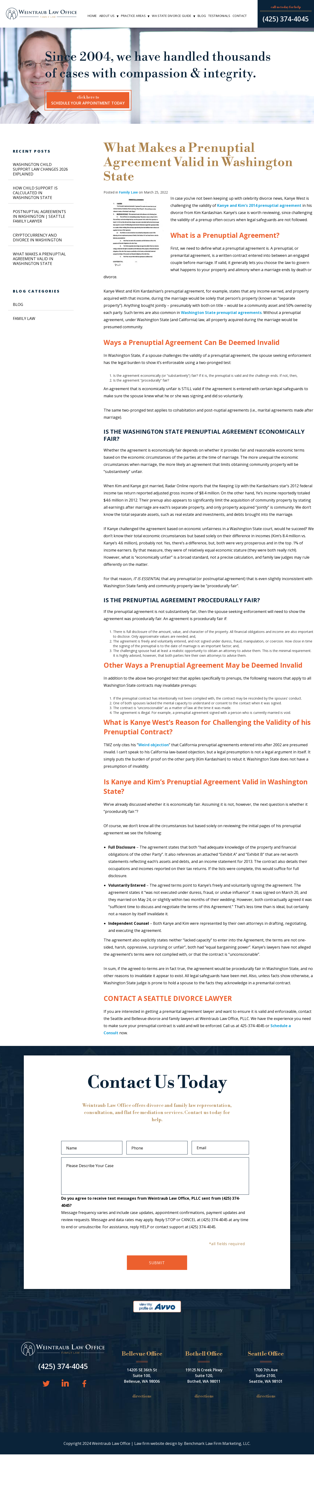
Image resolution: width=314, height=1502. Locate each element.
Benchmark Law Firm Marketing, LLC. (217, 1443)
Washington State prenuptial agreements (221, 312)
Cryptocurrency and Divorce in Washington (37, 238)
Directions (141, 1396)
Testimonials (219, 16)
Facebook (82, 1383)
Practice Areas (133, 16)
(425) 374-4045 (286, 18)
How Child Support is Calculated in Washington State (35, 192)
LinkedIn (65, 1382)
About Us (107, 16)
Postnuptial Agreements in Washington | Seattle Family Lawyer (39, 216)
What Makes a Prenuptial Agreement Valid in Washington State (39, 258)
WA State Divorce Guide (171, 16)
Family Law (128, 192)
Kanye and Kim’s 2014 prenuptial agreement (259, 205)
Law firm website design (155, 1443)
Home (92, 16)
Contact (240, 16)
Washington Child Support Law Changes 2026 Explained (40, 169)
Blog (202, 16)
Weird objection (153, 744)
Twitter (46, 1383)
